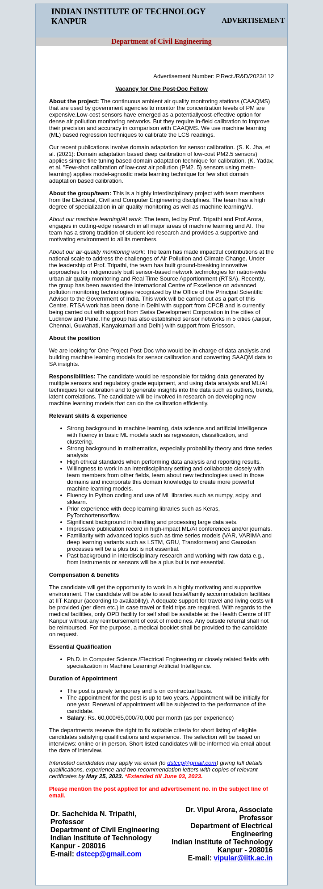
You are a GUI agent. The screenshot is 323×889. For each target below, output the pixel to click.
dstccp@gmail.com (109, 854)
